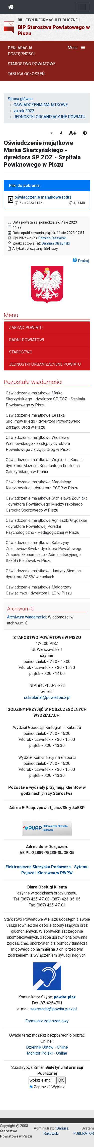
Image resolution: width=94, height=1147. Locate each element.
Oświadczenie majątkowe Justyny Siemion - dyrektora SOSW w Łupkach (44, 574)
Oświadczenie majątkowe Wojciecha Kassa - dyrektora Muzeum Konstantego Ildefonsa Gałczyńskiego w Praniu (45, 465)
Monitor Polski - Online (47, 1053)
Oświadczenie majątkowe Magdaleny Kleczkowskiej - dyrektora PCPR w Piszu (42, 485)
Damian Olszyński (52, 238)
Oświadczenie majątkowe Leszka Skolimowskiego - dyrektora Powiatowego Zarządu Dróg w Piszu (43, 421)
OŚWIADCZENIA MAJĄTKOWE (41, 104)
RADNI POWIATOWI (26, 339)
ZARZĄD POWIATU (26, 327)
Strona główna (20, 98)
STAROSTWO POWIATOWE (31, 63)
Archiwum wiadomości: (27, 617)
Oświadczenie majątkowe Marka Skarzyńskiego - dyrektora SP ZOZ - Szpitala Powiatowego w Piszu (45, 399)
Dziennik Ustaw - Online (47, 1047)
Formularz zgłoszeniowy (47, 1021)
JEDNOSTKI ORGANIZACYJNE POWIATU (49, 116)
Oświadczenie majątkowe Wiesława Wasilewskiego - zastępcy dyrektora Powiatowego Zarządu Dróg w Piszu (38, 443)
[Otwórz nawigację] (83, 7)
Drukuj (81, 260)
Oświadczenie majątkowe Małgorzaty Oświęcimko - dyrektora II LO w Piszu (39, 590)
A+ (72, 133)
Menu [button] (77, 48)
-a (51, 133)
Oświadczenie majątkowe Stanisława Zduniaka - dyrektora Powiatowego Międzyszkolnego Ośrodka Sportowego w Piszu (46, 504)
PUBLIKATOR (83, 1134)
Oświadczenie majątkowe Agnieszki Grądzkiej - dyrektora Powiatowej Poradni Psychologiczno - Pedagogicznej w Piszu (46, 526)
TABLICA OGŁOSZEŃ (26, 73)
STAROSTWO (20, 352)
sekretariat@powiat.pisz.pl (47, 697)
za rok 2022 (24, 110)
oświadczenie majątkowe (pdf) (43, 197)
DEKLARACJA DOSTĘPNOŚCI (21, 50)
